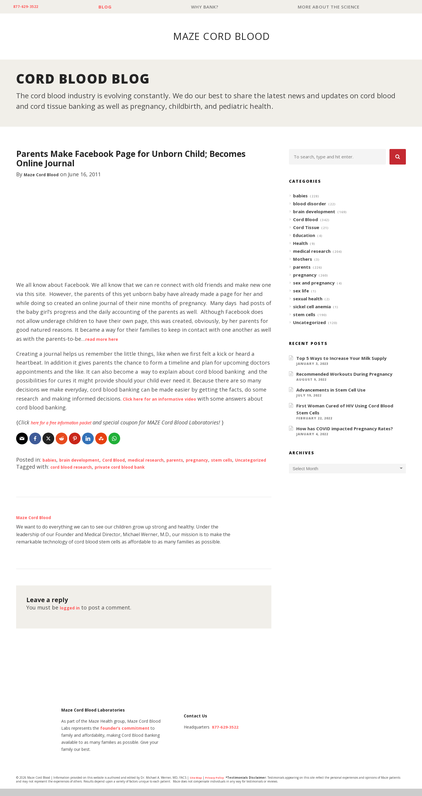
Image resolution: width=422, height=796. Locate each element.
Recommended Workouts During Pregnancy (344, 374)
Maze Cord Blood (46, 174)
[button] (397, 157)
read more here (105, 339)
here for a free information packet (70, 422)
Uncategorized (49, 466)
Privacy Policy (218, 785)
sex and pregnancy (314, 283)
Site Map (196, 785)
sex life (301, 291)
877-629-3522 (29, 7)
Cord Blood (130, 459)
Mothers (302, 259)
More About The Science (330, 7)
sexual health (307, 299)
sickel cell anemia (312, 307)
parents (205, 459)
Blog (111, 7)
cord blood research (76, 473)
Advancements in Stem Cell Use (330, 390)
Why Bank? (208, 7)
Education (304, 235)
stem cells (304, 315)
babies (50, 459)
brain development (87, 459)
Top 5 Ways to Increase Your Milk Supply (341, 358)
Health (300, 243)
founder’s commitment (124, 736)
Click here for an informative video (168, 398)
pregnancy (232, 459)
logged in (72, 614)
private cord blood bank (137, 473)
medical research (170, 459)
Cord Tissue (306, 228)
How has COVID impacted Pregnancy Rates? (344, 429)
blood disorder (309, 204)
